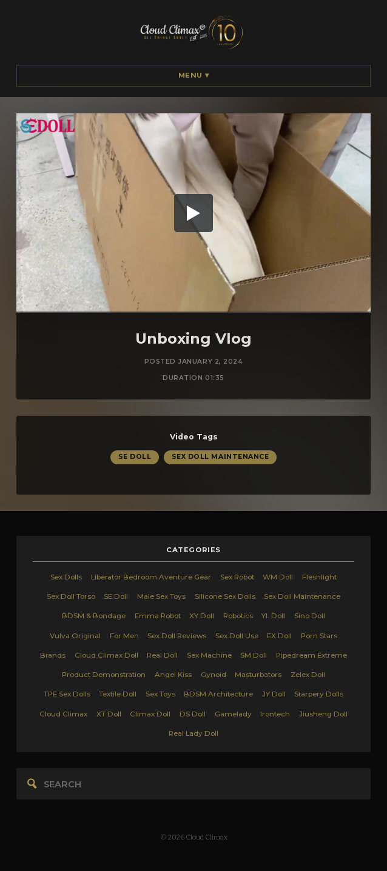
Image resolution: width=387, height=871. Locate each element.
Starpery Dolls (318, 694)
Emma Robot (158, 616)
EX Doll (279, 636)
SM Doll (253, 655)
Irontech (275, 714)
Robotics (238, 616)
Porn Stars (319, 636)
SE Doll (135, 457)
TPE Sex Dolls (67, 694)
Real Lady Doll (193, 733)
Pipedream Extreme (311, 655)
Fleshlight (319, 577)
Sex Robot (237, 577)
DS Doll (193, 714)
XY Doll (201, 616)
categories (193, 550)
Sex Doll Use (236, 636)
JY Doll (274, 694)
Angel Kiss (173, 674)
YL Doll (273, 616)
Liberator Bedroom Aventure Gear (151, 577)
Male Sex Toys (161, 596)
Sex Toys (160, 694)
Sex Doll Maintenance (220, 457)
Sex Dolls (66, 577)
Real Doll (162, 655)
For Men (124, 636)
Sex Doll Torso (71, 596)
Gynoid (213, 674)
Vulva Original (75, 636)
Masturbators (258, 674)
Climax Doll (150, 714)
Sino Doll (309, 616)
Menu (193, 75)
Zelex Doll (308, 674)
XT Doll (108, 714)
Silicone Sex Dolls (225, 596)
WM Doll (278, 577)
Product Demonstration (104, 674)
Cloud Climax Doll (106, 655)
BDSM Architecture (218, 694)
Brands (53, 655)
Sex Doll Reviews (176, 636)
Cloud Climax (63, 714)
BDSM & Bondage (94, 616)
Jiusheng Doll (323, 714)
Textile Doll (117, 694)
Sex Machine (209, 655)
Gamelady (233, 714)
